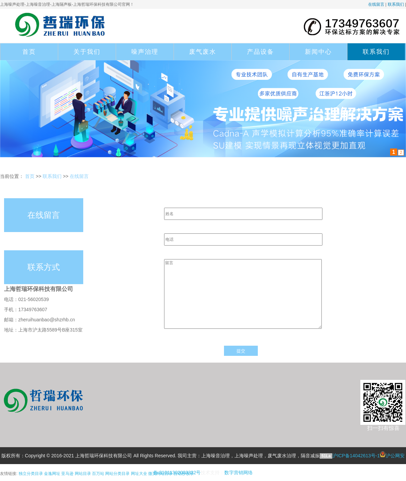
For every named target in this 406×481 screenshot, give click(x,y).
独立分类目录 (31, 473)
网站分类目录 (117, 473)
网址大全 (139, 473)
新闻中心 (318, 51)
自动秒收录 (184, 473)
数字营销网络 (238, 472)
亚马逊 (67, 473)
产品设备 (260, 51)
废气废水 (202, 51)
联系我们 (396, 4)
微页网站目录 (160, 473)
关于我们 (86, 51)
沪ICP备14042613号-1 (356, 455)
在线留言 (376, 4)
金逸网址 (52, 473)
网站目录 (83, 473)
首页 (29, 51)
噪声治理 (144, 51)
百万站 (98, 473)
